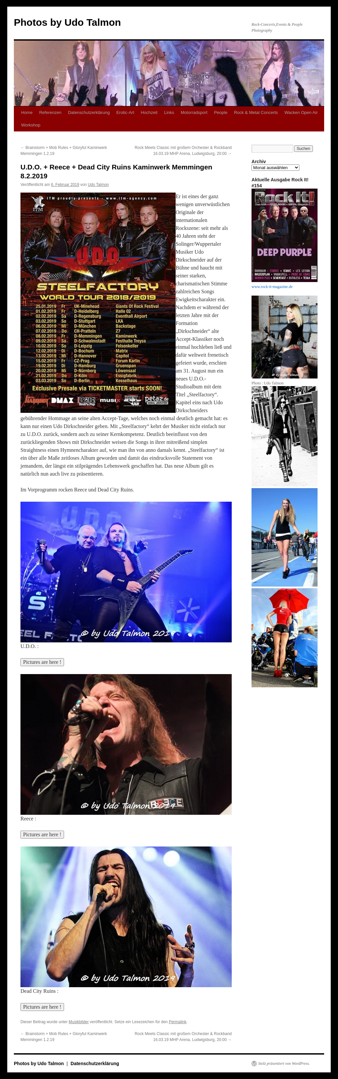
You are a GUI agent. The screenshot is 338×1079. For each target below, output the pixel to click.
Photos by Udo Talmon (67, 22)
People (220, 112)
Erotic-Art (125, 112)
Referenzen (50, 112)
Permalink (177, 1022)
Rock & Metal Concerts (256, 112)
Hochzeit (149, 112)
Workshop (30, 125)
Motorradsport (194, 112)
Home (27, 112)
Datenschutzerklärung (89, 112)
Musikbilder (79, 1022)
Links (169, 112)
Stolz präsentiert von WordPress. (284, 1063)
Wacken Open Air (301, 112)
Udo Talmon (98, 184)
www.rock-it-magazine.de (272, 286)
